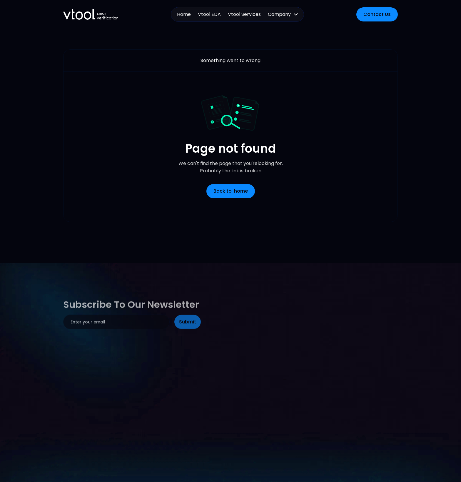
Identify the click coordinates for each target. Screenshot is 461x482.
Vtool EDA (209, 14)
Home (184, 14)
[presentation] (108, 359)
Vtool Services (244, 14)
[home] (90, 14)
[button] (283, 14)
